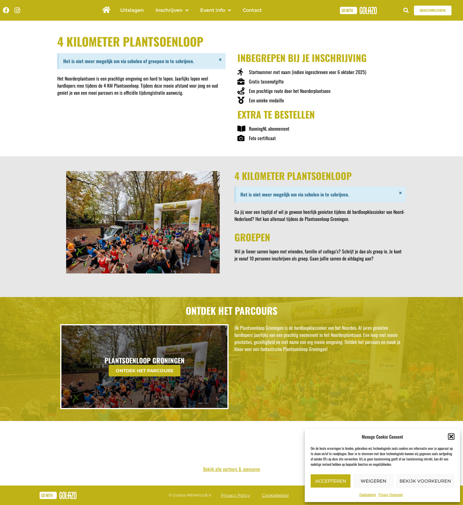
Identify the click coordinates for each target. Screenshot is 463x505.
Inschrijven (172, 10)
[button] (451, 437)
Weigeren (373, 481)
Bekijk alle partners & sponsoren (231, 469)
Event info (215, 10)
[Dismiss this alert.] (220, 60)
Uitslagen (132, 10)
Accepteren (330, 481)
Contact (252, 10)
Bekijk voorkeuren (425, 481)
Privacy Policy (235, 495)
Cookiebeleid (367, 494)
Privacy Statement (391, 494)
